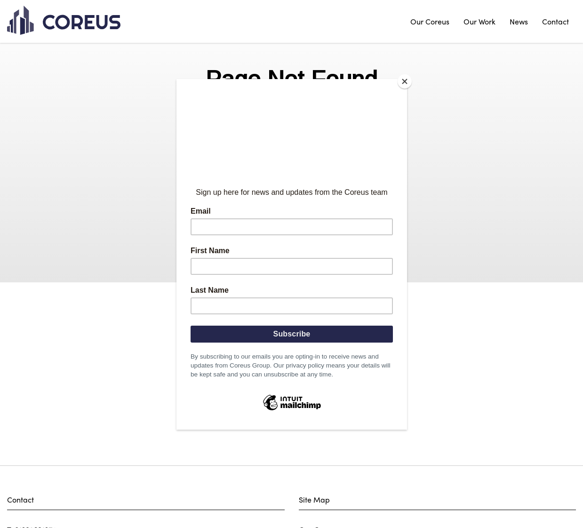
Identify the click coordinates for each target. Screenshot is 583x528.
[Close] (405, 81)
